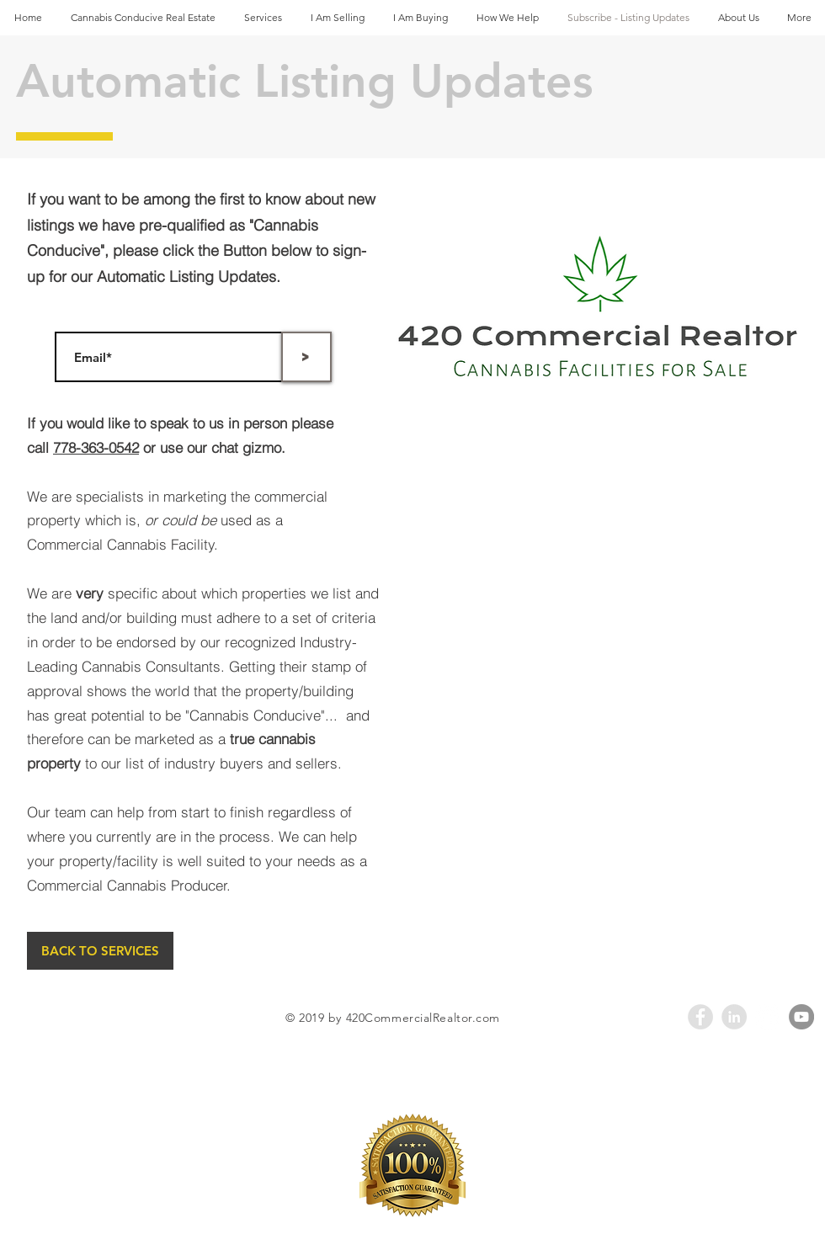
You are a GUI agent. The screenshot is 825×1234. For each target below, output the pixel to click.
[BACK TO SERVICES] (100, 951)
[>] (306, 357)
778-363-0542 (96, 447)
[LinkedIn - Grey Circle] (734, 1016)
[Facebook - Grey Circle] (700, 1016)
